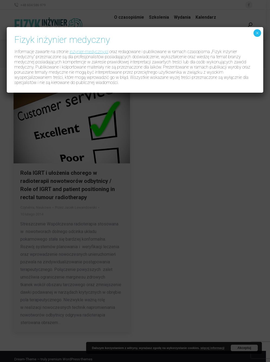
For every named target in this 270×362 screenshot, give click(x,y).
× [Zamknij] (257, 33)
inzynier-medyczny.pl (89, 51)
